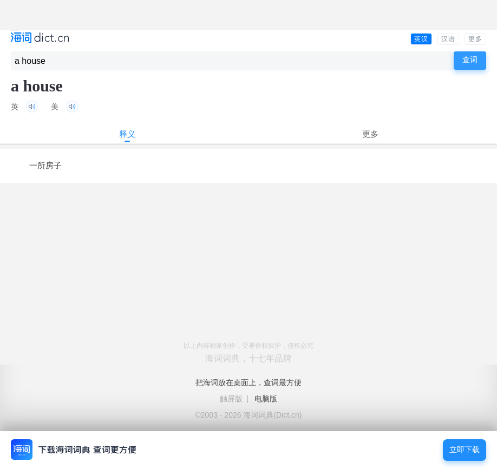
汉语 (448, 39)
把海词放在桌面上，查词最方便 (248, 382)
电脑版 (265, 398)
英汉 (421, 39)
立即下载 (464, 450)
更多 (475, 39)
